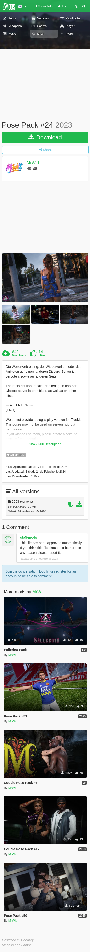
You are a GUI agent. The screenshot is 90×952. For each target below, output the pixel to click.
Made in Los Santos (17, 945)
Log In (44, 571)
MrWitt (33, 162)
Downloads (19, 355)
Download (45, 137)
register (60, 571)
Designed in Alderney (18, 940)
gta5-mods (28, 537)
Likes (42, 355)
